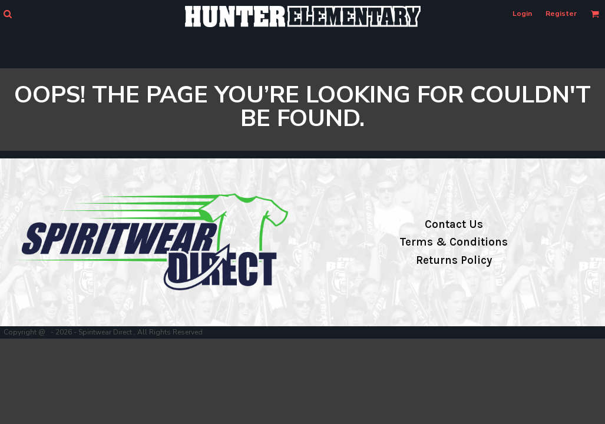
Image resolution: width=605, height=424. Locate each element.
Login (522, 13)
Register (561, 13)
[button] (7, 13)
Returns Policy (454, 260)
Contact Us (454, 224)
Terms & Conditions (453, 242)
